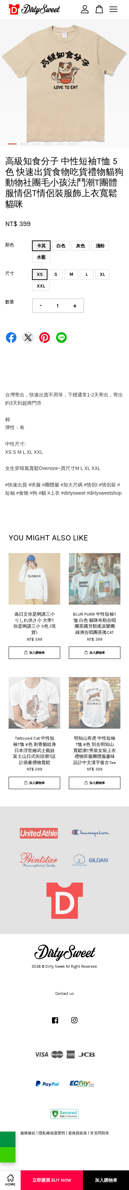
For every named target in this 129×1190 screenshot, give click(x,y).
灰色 (80, 245)
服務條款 (27, 1133)
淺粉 (100, 245)
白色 (60, 245)
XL (102, 274)
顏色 (9, 244)
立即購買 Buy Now (51, 1180)
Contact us (64, 993)
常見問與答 (99, 1133)
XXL (41, 286)
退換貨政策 (77, 1133)
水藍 (41, 257)
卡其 (41, 245)
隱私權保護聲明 (52, 1133)
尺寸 (9, 273)
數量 (9, 301)
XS (40, 274)
